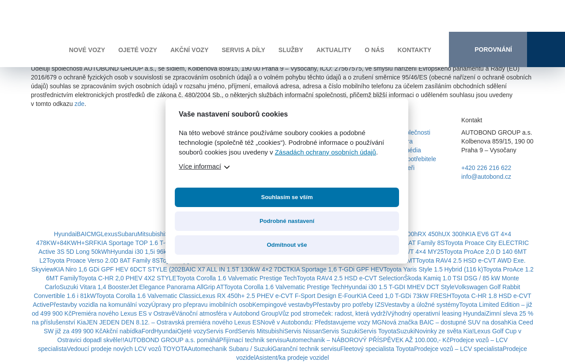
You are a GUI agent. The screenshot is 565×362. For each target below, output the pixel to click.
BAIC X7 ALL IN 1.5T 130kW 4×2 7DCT (235, 269)
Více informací (200, 166)
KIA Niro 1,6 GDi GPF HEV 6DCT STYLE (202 (117, 269)
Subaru (127, 234)
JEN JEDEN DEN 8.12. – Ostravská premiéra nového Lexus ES (173, 322)
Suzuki (405, 331)
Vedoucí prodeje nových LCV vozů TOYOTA (127, 348)
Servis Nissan (303, 331)
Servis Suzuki (340, 331)
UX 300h (454, 234)
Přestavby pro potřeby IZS (348, 304)
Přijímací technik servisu (252, 339)
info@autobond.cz (486, 176)
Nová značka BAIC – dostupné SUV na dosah (445, 322)
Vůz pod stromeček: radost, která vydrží (333, 313)
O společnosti (411, 132)
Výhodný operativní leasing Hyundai (436, 313)
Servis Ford (222, 331)
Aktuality (333, 49)
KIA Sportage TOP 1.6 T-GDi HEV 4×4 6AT (156, 242)
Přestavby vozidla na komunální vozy (100, 304)
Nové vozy (87, 49)
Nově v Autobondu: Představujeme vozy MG (321, 322)
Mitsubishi (151, 234)
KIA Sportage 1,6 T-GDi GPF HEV (336, 269)
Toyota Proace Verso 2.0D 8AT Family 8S (103, 260)
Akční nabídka (122, 331)
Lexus (109, 234)
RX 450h (429, 234)
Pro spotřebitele (414, 158)
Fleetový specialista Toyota (377, 348)
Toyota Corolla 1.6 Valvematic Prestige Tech (237, 278)
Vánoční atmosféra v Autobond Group (226, 313)
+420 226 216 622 (486, 167)
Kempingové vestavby (282, 304)
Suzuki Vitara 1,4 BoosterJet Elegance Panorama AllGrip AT (142, 286)
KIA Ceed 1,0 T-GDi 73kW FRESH (404, 295)
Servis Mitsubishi (261, 331)
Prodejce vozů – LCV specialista (458, 348)
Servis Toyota (377, 331)
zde (80, 103)
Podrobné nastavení (287, 221)
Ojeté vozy (137, 49)
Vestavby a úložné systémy (421, 304)
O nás (374, 49)
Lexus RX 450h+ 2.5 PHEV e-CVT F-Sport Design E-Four (278, 295)
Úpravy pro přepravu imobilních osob (201, 304)
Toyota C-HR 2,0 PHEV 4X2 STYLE (127, 278)
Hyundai (65, 234)
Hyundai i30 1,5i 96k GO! (144, 251)
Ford (148, 331)
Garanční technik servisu (306, 348)
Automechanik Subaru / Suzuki (230, 348)
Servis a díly (243, 49)
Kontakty (414, 49)
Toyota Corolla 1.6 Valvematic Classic (147, 295)
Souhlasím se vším (287, 197)
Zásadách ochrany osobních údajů (325, 152)
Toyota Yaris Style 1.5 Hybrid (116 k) (433, 269)
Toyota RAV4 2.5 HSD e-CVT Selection (350, 278)
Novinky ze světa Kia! (444, 331)
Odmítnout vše (287, 244)
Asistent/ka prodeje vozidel (292, 357)
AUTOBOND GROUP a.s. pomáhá (171, 339)
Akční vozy (189, 49)
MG (96, 234)
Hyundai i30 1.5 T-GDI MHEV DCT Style (399, 286)
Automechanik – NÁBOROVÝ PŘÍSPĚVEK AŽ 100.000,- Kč (367, 339)
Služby (291, 49)
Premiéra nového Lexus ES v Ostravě (123, 313)
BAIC (83, 234)
